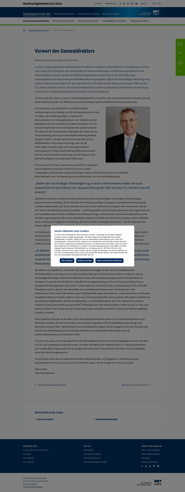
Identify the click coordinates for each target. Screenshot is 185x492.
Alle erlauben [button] (67, 261)
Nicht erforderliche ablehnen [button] (109, 261)
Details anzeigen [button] (85, 261)
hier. (92, 255)
